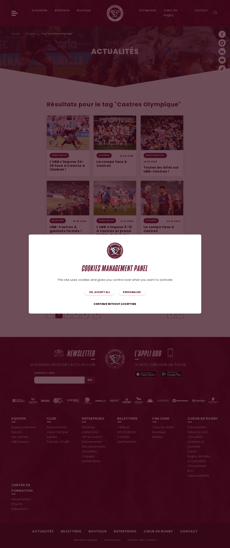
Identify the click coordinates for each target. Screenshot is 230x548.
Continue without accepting (115, 304)
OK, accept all (99, 292)
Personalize (132, 292)
